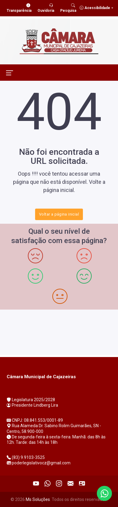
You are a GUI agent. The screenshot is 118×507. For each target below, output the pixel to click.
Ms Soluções (38, 499)
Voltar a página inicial (59, 214)
